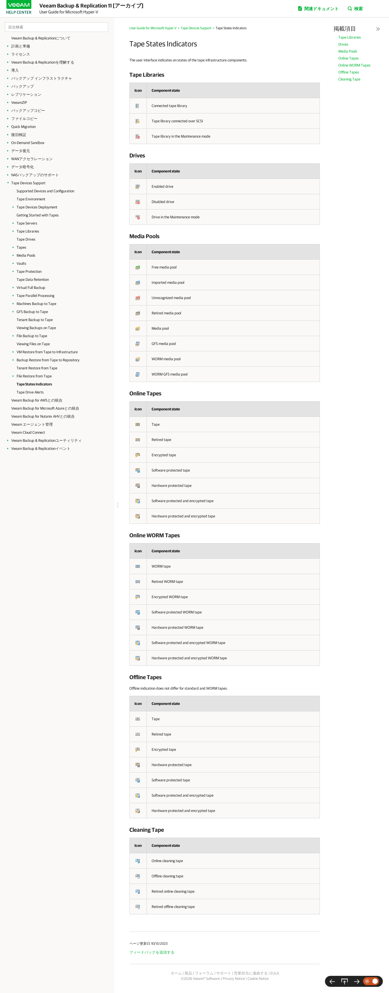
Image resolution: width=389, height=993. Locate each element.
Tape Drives (26, 239)
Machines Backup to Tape (36, 303)
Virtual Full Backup (31, 287)
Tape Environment (31, 199)
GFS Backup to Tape (32, 312)
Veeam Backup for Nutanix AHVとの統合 (43, 416)
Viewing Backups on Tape (36, 328)
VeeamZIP (19, 102)
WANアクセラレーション (32, 159)
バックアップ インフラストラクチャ (41, 78)
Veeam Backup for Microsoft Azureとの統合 (45, 408)
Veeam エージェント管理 (32, 424)
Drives (343, 44)
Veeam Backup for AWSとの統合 (36, 400)
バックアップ (22, 86)
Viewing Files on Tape (33, 344)
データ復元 (20, 151)
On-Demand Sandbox (27, 143)
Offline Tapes (348, 72)
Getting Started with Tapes (38, 215)
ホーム (176, 973)
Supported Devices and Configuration (45, 191)
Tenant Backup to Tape (35, 320)
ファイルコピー (24, 118)
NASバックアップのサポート (35, 175)
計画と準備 (20, 46)
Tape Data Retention (33, 279)
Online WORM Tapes (354, 65)
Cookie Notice (258, 978)
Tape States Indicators (34, 384)
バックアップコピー (28, 110)
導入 (15, 70)
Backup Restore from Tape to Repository (48, 360)
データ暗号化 (22, 167)
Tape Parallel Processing (35, 295)
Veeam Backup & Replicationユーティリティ (46, 440)
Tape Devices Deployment (37, 207)
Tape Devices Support (28, 183)
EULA (274, 973)
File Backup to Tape (32, 336)
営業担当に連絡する (251, 973)
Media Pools (26, 255)
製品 (188, 973)
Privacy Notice (234, 978)
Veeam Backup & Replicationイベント (40, 448)
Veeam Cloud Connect (28, 432)
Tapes (21, 247)
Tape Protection (29, 271)
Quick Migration (23, 126)
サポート (223, 973)
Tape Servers (27, 223)
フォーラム (204, 973)
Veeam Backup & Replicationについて (40, 38)
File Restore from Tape (34, 376)
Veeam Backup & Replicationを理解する (42, 62)
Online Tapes (348, 58)
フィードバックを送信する (151, 952)
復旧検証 (18, 135)
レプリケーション (26, 94)
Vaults (21, 263)
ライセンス (20, 54)
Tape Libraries (28, 231)
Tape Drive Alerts (30, 392)
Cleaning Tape (349, 79)
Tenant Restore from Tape (37, 368)
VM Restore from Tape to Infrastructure (47, 352)
